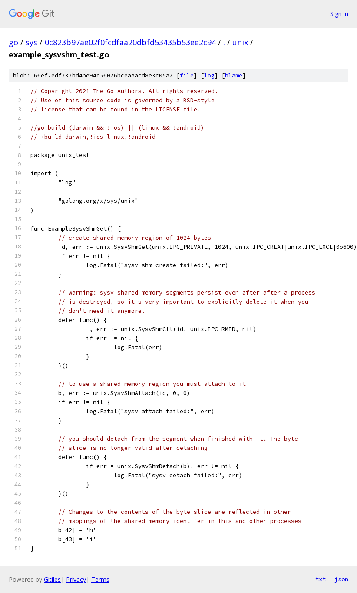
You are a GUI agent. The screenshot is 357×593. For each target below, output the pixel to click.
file (187, 75)
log (209, 75)
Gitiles (52, 579)
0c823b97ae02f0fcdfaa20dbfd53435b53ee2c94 (130, 42)
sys (31, 42)
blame (233, 75)
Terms (100, 579)
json (341, 579)
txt (320, 579)
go (13, 42)
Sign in (339, 14)
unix (240, 42)
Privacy (76, 579)
